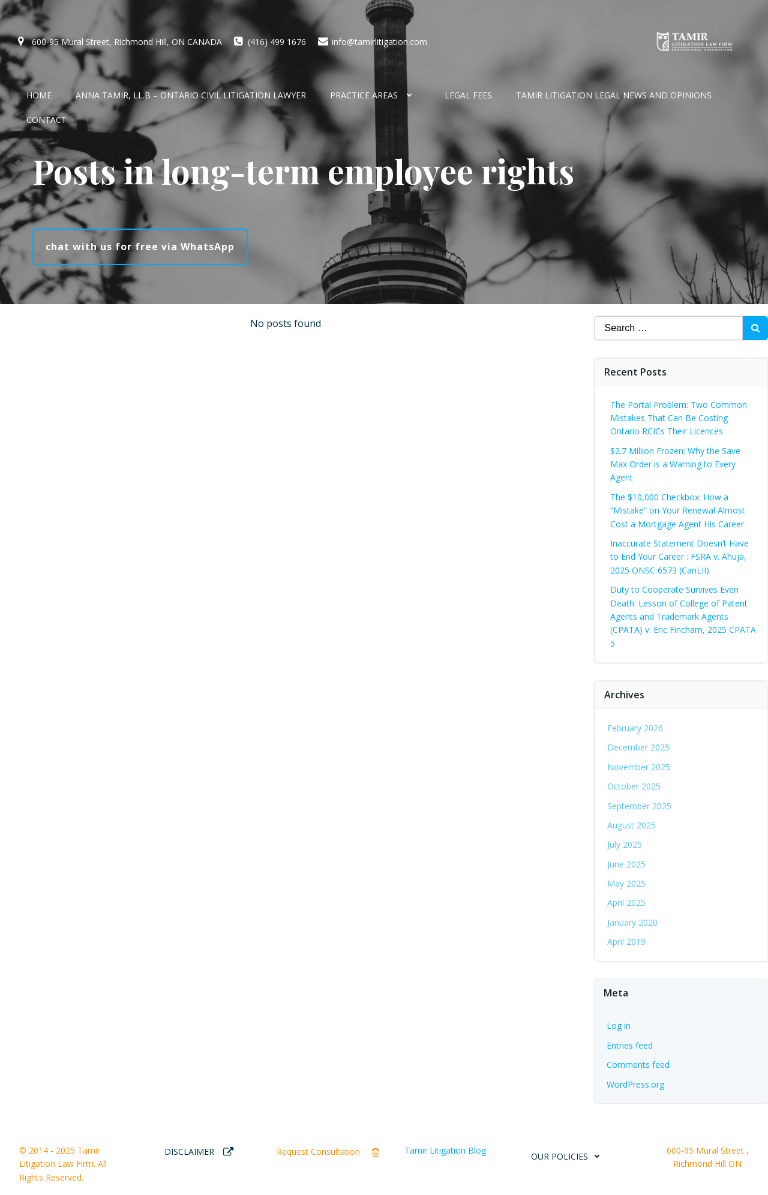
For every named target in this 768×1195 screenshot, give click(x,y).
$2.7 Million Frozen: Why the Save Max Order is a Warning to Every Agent (675, 464)
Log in (619, 1025)
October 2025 (634, 786)
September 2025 (639, 806)
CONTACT (46, 119)
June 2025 (626, 864)
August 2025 (631, 825)
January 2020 (632, 922)
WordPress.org (635, 1084)
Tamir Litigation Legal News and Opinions (614, 95)
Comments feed (638, 1064)
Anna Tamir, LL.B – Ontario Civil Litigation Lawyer (191, 95)
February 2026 (635, 728)
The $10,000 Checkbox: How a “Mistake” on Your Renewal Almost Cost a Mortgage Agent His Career (677, 510)
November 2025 (638, 767)
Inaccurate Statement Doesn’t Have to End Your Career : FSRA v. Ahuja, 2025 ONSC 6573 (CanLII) (679, 557)
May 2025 (626, 883)
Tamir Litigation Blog (445, 1150)
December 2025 (638, 747)
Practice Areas (375, 95)
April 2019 (626, 941)
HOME (39, 95)
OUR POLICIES (568, 1156)
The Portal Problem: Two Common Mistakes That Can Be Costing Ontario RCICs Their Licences (678, 418)
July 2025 (624, 844)
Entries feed (630, 1045)
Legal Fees (468, 95)
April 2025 (626, 902)
